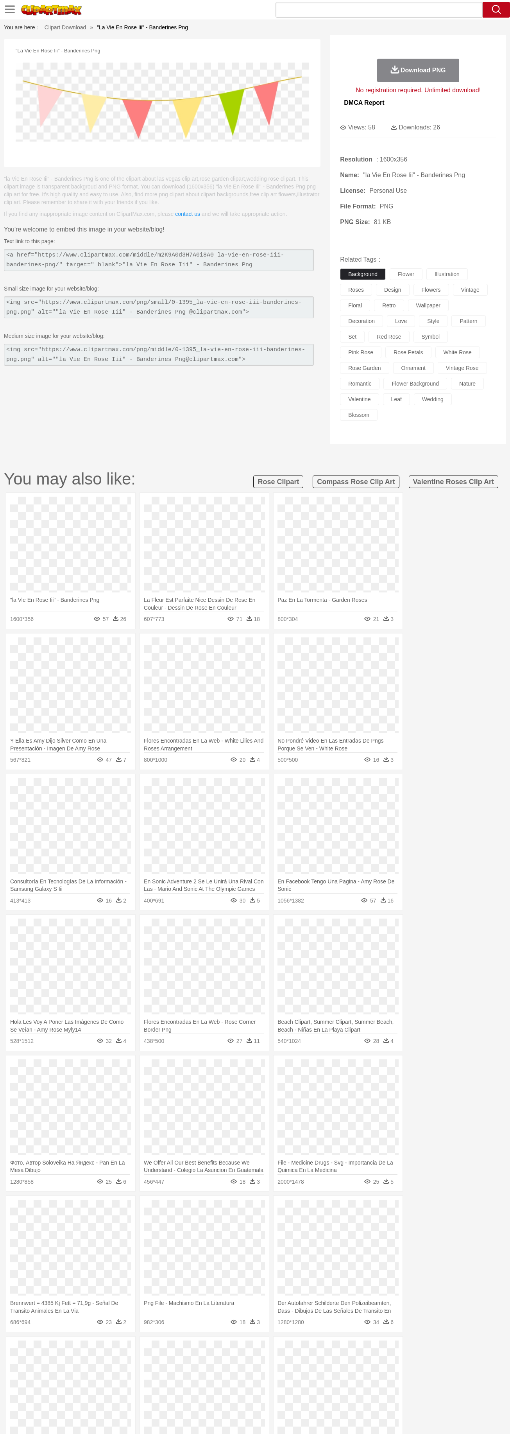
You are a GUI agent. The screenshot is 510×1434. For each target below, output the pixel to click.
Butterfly (100, 1362)
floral (355, 305)
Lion (315, 1362)
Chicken (135, 1362)
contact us (187, 214)
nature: (34, 1350)
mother (125, 1374)
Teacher (80, 1385)
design (392, 290)
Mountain (309, 1350)
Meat (171, 1397)
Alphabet (364, 1385)
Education (189, 1385)
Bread (339, 1397)
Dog (168, 1362)
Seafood (216, 1397)
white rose (458, 352)
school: (35, 1385)
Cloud (365, 1350)
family (106, 1374)
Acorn (55, 1350)
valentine (359, 399)
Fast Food (135, 1397)
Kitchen (264, 1397)
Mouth (325, 1374)
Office (343, 1385)
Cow (154, 1362)
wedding (433, 399)
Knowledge (260, 1385)
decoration (361, 321)
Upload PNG (470, 1418)
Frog (254, 1362)
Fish (240, 1362)
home (248, 1374)
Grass (225, 1350)
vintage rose (462, 368)
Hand (377, 1374)
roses (356, 290)
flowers (431, 290)
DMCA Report (364, 102)
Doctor (178, 1374)
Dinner (285, 1397)
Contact (417, 1418)
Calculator (389, 1385)
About (340, 1418)
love (401, 321)
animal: (35, 1362)
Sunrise (287, 1350)
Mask (55, 1374)
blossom (358, 415)
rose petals (408, 352)
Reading (146, 1385)
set (352, 337)
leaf (396, 399)
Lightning (246, 1350)
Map (238, 1385)
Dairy (75, 1397)
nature (467, 383)
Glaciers (205, 1350)
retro (388, 305)
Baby (71, 1374)
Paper (325, 1385)
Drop (381, 1350)
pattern (468, 321)
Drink (113, 1397)
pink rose (360, 352)
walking (228, 1374)
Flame (184, 1350)
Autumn (75, 1350)
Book (99, 1385)
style (433, 321)
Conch (136, 1350)
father (306, 1374)
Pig (370, 1362)
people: (35, 1373)
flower (406, 274)
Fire (169, 1350)
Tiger (407, 1362)
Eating (320, 1397)
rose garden (364, 368)
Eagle (200, 1362)
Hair (263, 1374)
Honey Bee (276, 1362)
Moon (267, 1350)
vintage (470, 290)
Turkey (425, 1362)
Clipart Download (65, 27)
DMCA (441, 1418)
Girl (277, 1374)
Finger (359, 1374)
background (363, 274)
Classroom (121, 1385)
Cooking (359, 1397)
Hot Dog (381, 1397)
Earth (153, 1350)
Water (331, 1350)
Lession (413, 1385)
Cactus (116, 1350)
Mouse (355, 1362)
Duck (183, 1362)
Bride (87, 1374)
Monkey (334, 1362)
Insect (299, 1362)
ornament (413, 368)
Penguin (388, 1362)
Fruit (156, 1397)
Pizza (302, 1397)
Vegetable (241, 1397)
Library (284, 1385)
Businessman (152, 1374)
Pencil (167, 1385)
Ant (53, 1362)
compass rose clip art (356, 482)
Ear (194, 1374)
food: (32, 1397)
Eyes (209, 1374)
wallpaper (428, 305)
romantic (359, 383)
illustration (447, 274)
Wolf (442, 1362)
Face (342, 1374)
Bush (347, 1350)
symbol (431, 337)
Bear (67, 1362)
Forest (398, 1350)
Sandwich (192, 1397)
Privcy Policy (387, 1418)
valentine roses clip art (453, 482)
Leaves (96, 1350)
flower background (415, 383)
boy (290, 1374)
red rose (389, 337)
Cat (118, 1362)
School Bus (217, 1385)
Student (58, 1385)
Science (305, 1385)
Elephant (221, 1362)
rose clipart (278, 482)
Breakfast (55, 1397)
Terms (360, 1418)
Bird (82, 1362)
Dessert (95, 1397)
